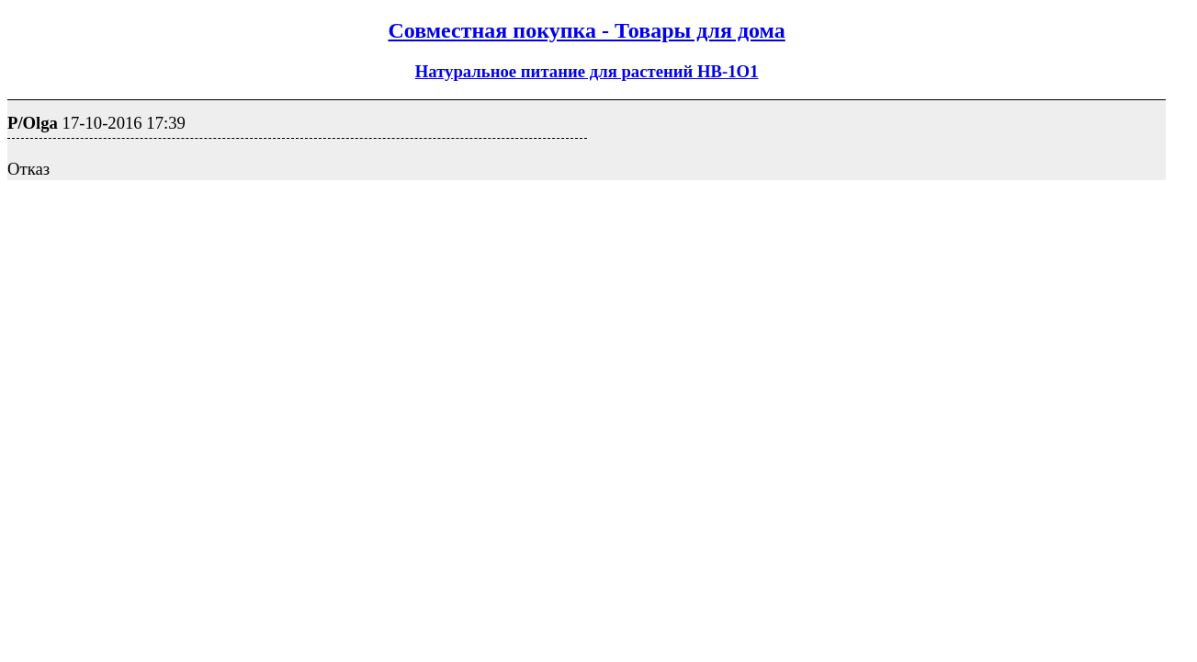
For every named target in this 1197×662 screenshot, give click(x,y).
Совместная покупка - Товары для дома (586, 30)
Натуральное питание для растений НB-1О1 (587, 71)
